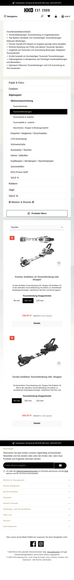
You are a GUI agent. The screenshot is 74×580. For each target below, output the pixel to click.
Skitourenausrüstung (22, 101)
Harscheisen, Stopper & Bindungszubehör (30, 128)
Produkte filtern (37, 213)
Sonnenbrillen (17, 166)
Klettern (13, 183)
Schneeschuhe (18, 144)
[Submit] (60, 465)
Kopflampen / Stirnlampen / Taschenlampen (32, 161)
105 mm (28, 300)
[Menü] (11, 16)
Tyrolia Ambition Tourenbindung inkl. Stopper (37, 377)
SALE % (15, 177)
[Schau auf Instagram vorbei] (40, 544)
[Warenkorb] (65, 16)
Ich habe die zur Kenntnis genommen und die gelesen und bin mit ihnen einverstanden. (37, 472)
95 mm (17, 300)
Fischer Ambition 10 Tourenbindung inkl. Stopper (37, 278)
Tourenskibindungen (22, 112)
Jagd (11, 189)
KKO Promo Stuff (19, 172)
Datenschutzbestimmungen (27, 471)
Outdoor (13, 88)
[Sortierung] (37, 227)
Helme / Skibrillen (19, 155)
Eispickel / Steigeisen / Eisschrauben (29, 133)
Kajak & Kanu (16, 82)
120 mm (40, 300)
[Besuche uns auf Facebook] (33, 544)
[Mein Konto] (55, 16)
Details (37, 323)
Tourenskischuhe (20, 106)
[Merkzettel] (48, 16)
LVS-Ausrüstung (19, 139)
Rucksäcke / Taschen (21, 150)
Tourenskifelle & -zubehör (23, 122)
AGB (66, 471)
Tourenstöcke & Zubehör (23, 117)
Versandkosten (53, 552)
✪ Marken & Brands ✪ (21, 202)
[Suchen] (42, 16)
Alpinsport (15, 95)
